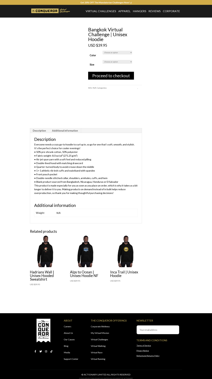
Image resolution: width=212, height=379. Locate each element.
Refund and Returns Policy (147, 356)
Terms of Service (143, 345)
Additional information (65, 130)
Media (67, 352)
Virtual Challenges (101, 11)
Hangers (139, 11)
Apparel (124, 11)
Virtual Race (96, 352)
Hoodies (91, 91)
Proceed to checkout (111, 75)
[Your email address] (158, 329)
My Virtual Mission (100, 333)
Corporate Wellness (100, 326)
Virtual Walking (98, 346)
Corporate (171, 11)
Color (93, 55)
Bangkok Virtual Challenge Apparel (122, 88)
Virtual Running (98, 359)
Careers (67, 326)
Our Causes (69, 339)
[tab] (39, 130)
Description (39, 130)
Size (92, 64)
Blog (66, 346)
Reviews (154, 11)
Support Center (71, 359)
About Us (68, 333)
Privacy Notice (142, 350)
